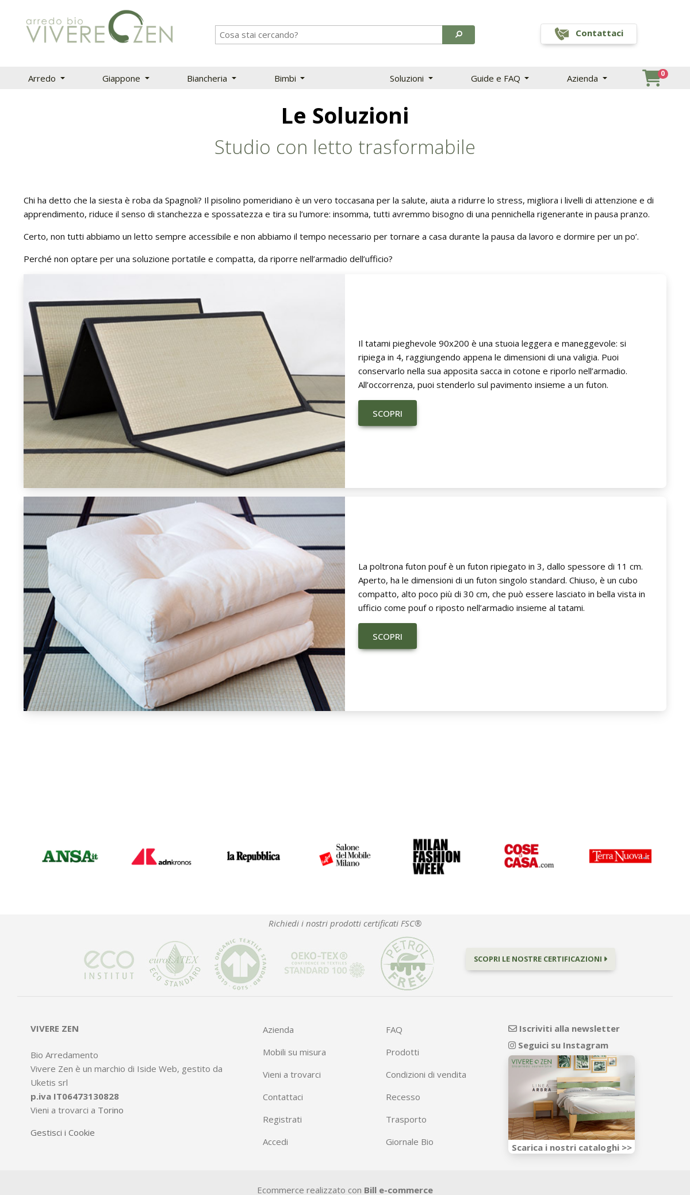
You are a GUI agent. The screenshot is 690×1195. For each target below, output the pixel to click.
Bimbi (286, 78)
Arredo (43, 78)
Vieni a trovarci (292, 1074)
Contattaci (283, 1096)
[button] (458, 34)
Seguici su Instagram (558, 1045)
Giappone (122, 78)
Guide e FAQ (497, 78)
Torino (111, 1110)
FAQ (394, 1029)
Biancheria (208, 78)
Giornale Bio (410, 1141)
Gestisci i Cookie (62, 1132)
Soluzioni (408, 78)
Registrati (282, 1119)
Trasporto (406, 1119)
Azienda (583, 78)
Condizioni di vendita (426, 1074)
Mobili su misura (294, 1052)
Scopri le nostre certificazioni (540, 959)
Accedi (275, 1141)
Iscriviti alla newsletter (564, 1028)
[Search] (329, 34)
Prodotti (402, 1052)
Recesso (403, 1096)
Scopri (387, 413)
